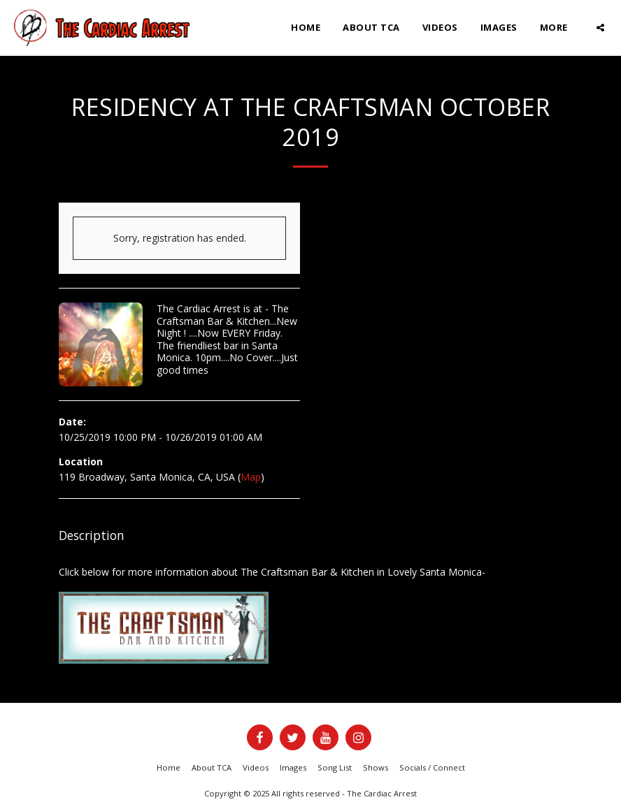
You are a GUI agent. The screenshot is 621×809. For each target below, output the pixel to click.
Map (251, 476)
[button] (600, 27)
